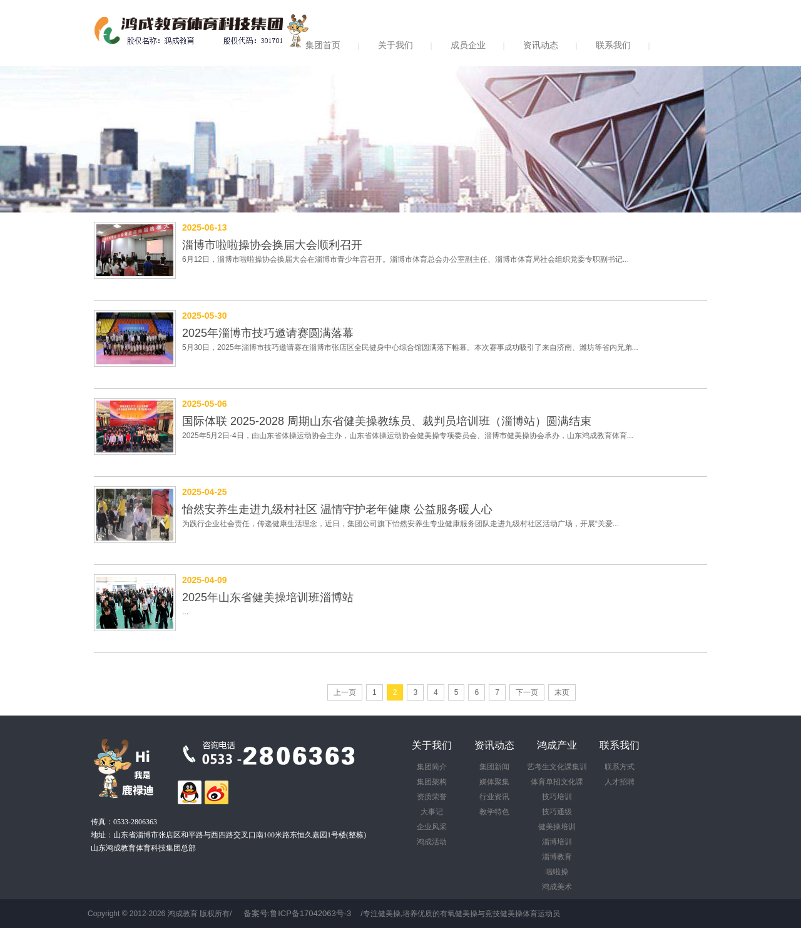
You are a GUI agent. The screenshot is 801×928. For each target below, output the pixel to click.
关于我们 (395, 45)
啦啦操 (557, 871)
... (185, 611)
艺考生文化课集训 (557, 766)
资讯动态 (540, 45)
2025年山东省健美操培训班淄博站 (268, 597)
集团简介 (432, 766)
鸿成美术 (557, 886)
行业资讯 (494, 796)
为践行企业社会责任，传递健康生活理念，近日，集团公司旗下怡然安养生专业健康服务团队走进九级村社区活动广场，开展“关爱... (400, 523)
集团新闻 (494, 766)
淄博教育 (557, 856)
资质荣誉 (432, 796)
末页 (561, 692)
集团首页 (322, 45)
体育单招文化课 (557, 781)
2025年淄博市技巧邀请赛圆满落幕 (268, 333)
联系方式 (620, 766)
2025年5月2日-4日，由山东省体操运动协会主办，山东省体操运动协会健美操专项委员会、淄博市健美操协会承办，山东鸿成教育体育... (407, 435)
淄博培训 (557, 841)
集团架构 (432, 781)
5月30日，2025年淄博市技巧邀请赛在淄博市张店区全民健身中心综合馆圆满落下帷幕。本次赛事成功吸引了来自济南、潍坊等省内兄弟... (410, 347)
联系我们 (613, 45)
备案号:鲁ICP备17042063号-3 (297, 913)
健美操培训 (557, 826)
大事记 (432, 811)
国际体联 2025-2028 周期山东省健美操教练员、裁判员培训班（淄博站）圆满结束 (386, 421)
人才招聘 (620, 781)
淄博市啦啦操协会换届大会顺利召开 (272, 245)
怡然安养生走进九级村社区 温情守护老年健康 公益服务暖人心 (337, 509)
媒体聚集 (494, 781)
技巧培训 (557, 796)
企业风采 (432, 826)
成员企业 (468, 45)
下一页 (527, 692)
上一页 (345, 692)
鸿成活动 (432, 841)
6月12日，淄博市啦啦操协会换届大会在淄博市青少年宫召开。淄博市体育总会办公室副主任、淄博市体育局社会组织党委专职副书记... (405, 259)
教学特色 (494, 811)
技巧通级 (557, 811)
